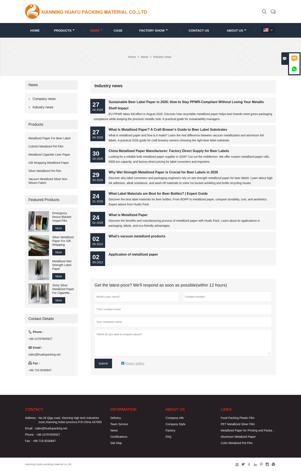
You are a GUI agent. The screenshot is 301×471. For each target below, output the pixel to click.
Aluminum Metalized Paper (238, 436)
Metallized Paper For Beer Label (49, 138)
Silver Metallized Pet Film (44, 171)
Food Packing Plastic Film (237, 418)
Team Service (119, 424)
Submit (103, 363)
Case (118, 30)
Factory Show (153, 30)
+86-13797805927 (40, 338)
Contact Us (199, 30)
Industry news (43, 107)
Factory (170, 430)
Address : (31, 418)
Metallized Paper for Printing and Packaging (249, 430)
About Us (236, 30)
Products (64, 30)
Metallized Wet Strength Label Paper (61, 265)
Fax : (28, 441)
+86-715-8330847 (40, 370)
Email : (29, 428)
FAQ (168, 436)
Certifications (118, 436)
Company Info (175, 418)
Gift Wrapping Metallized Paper (48, 162)
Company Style (175, 424)
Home (35, 30)
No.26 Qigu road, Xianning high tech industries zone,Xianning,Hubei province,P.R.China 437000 (70, 420)
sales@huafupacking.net (44, 354)
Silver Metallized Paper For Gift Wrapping (63, 241)
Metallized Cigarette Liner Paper (49, 154)
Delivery (115, 418)
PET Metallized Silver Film (238, 424)
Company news (44, 99)
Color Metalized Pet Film (237, 443)
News (96, 30)
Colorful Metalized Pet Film (45, 146)
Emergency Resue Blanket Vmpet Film (61, 216)
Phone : (30, 434)
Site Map (116, 443)
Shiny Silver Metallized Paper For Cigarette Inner (63, 289)
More (58, 228)
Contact (34, 409)
